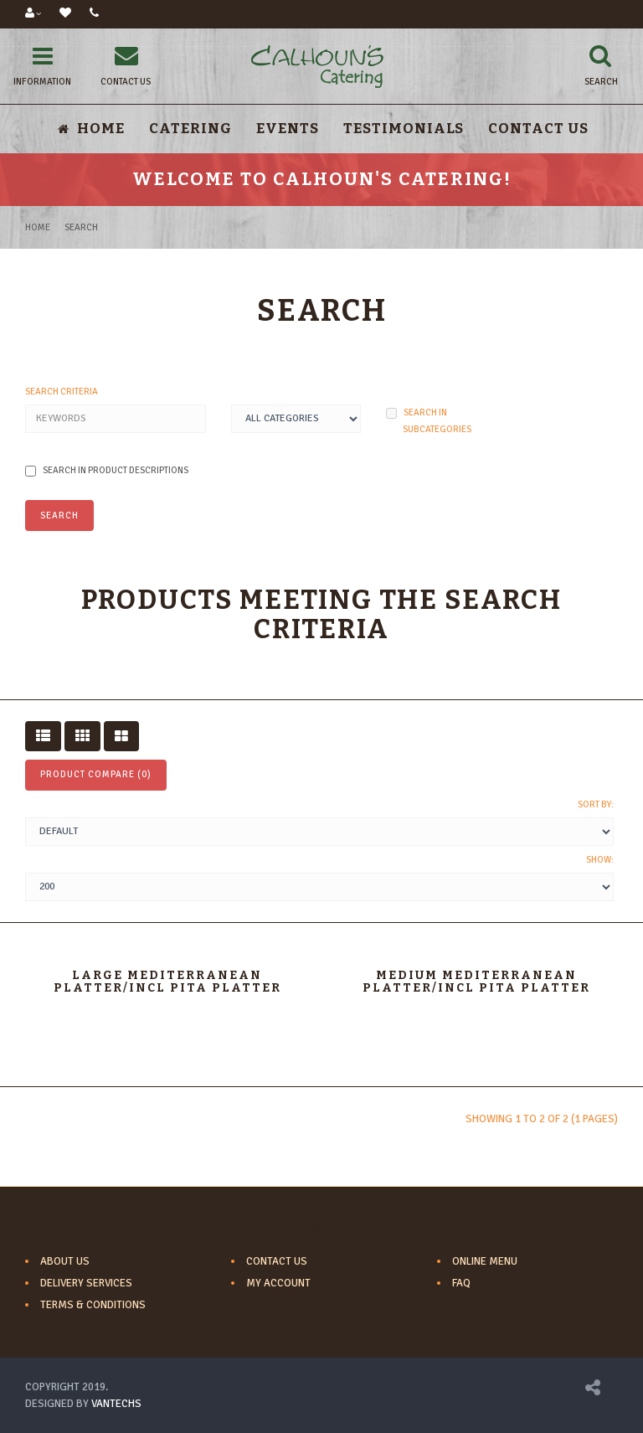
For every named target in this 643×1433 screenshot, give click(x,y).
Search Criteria (61, 391)
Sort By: (596, 804)
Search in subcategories (428, 421)
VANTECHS (116, 1403)
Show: (600, 859)
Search (81, 227)
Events (287, 128)
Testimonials (403, 128)
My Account (278, 1283)
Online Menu (484, 1261)
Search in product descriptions (106, 471)
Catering (190, 128)
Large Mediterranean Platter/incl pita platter (167, 981)
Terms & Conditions (93, 1305)
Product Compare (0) (96, 774)
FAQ (461, 1283)
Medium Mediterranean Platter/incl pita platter (476, 981)
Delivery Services (86, 1283)
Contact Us (538, 128)
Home (37, 227)
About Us (65, 1261)
